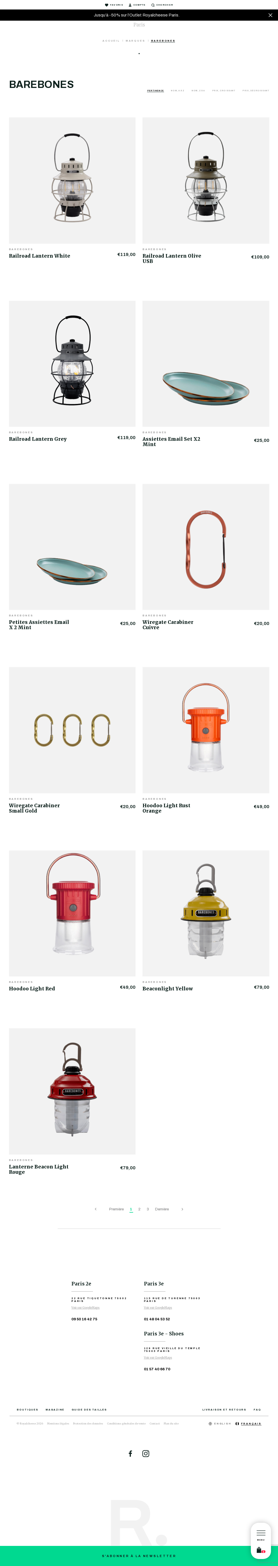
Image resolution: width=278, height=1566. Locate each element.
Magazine (55, 1409)
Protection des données (88, 1423)
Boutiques (27, 1409)
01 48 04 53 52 (157, 1319)
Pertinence (155, 91)
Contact (154, 1423)
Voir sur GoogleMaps (85, 1307)
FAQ (257, 1409)
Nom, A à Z (178, 91)
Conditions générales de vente (126, 1423)
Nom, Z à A (198, 91)
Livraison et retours (224, 1409)
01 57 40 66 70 (157, 1369)
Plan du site (171, 1423)
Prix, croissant (224, 91)
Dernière (162, 1209)
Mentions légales (58, 1423)
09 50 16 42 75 (84, 1319)
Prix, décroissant (255, 91)
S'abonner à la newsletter (139, 1556)
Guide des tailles (89, 1409)
